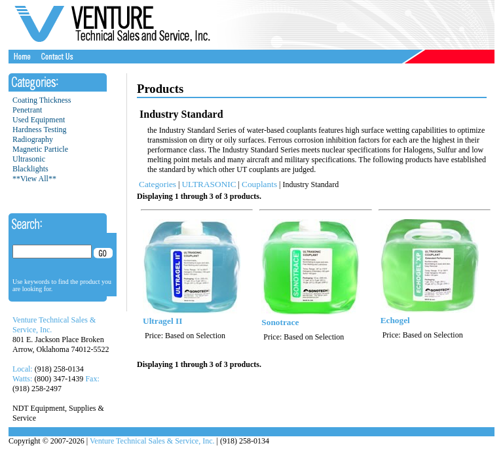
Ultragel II (162, 321)
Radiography (32, 139)
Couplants (259, 184)
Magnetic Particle (40, 149)
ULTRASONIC (208, 184)
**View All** (34, 178)
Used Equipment (38, 119)
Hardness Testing (39, 129)
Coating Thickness (41, 100)
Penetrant (27, 109)
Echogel (395, 320)
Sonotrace (280, 322)
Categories (157, 184)
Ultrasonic (28, 159)
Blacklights (30, 168)
